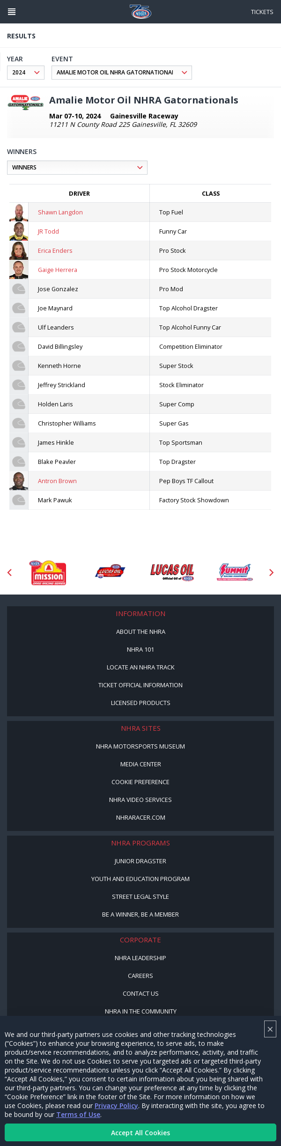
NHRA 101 (140, 649)
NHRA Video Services (140, 799)
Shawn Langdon (60, 212)
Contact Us (141, 993)
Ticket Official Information (140, 685)
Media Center (140, 764)
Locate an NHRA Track (141, 667)
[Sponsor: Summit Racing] (234, 572)
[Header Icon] (11, 11)
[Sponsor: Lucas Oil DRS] (110, 572)
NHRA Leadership (140, 958)
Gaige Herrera (57, 269)
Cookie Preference (140, 782)
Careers (140, 975)
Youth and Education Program (140, 878)
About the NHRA (140, 631)
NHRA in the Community (141, 1011)
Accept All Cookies (140, 1132)
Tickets (262, 11)
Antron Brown (57, 481)
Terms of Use (78, 1114)
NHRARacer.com (140, 817)
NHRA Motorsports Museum (140, 746)
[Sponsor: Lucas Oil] (172, 572)
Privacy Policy (116, 1105)
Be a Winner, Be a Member (140, 914)
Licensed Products (140, 702)
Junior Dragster (140, 861)
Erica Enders (55, 250)
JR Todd (48, 231)
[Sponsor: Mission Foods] (47, 572)
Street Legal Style (140, 896)
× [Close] (270, 1028)
